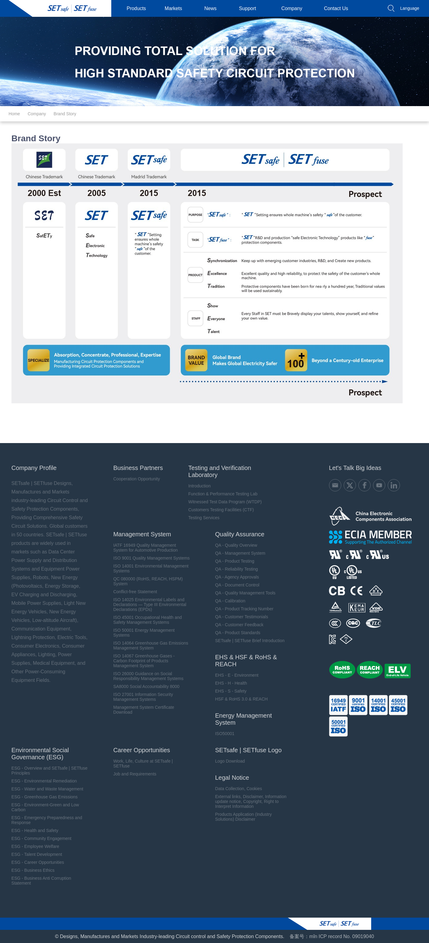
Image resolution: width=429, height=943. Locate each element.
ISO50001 (222, 733)
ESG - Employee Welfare (32, 846)
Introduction (197, 485)
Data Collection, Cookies (236, 788)
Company (294, 8)
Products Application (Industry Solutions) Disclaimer (241, 817)
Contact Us (338, 8)
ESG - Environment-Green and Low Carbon (42, 807)
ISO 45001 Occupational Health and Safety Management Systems (145, 620)
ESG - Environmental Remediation (41, 780)
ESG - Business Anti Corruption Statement (38, 881)
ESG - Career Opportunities (35, 862)
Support (250, 8)
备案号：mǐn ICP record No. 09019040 (332, 936)
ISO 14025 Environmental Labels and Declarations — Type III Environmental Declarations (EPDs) (147, 604)
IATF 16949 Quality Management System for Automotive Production (143, 548)
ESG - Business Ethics (30, 870)
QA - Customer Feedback (237, 624)
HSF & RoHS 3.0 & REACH (239, 699)
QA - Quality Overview (234, 545)
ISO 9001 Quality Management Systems (149, 558)
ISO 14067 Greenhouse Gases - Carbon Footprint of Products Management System (141, 660)
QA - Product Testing (232, 561)
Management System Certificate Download (141, 710)
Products (139, 8)
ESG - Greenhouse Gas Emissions (42, 796)
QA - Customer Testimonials (239, 616)
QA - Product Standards (235, 632)
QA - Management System (238, 553)
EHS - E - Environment (235, 675)
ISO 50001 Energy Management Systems (141, 633)
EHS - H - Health (229, 683)
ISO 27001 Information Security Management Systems (141, 697)
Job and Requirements (132, 773)
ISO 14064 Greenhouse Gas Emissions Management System (148, 645)
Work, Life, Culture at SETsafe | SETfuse (141, 763)
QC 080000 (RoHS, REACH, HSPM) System (145, 581)
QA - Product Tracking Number (242, 608)
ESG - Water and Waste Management (44, 788)
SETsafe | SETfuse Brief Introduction (248, 640)
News (212, 8)
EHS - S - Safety (229, 691)
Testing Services (201, 517)
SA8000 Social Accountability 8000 (144, 686)
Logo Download (228, 761)
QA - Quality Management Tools (243, 592)
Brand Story (65, 113)
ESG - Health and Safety (32, 830)
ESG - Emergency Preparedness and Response (44, 820)
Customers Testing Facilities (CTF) (219, 509)
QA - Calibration (228, 600)
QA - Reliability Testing (234, 569)
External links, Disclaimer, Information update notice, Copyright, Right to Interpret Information (248, 801)
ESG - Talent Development (34, 854)
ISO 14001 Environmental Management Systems (148, 568)
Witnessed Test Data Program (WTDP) (223, 501)
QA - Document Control (235, 584)
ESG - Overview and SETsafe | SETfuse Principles (47, 770)
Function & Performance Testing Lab (220, 493)
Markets (176, 8)
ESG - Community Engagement (38, 838)
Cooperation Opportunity (134, 478)
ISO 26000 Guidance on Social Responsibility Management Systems (146, 676)
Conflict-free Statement (133, 591)
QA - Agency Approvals (235, 577)
